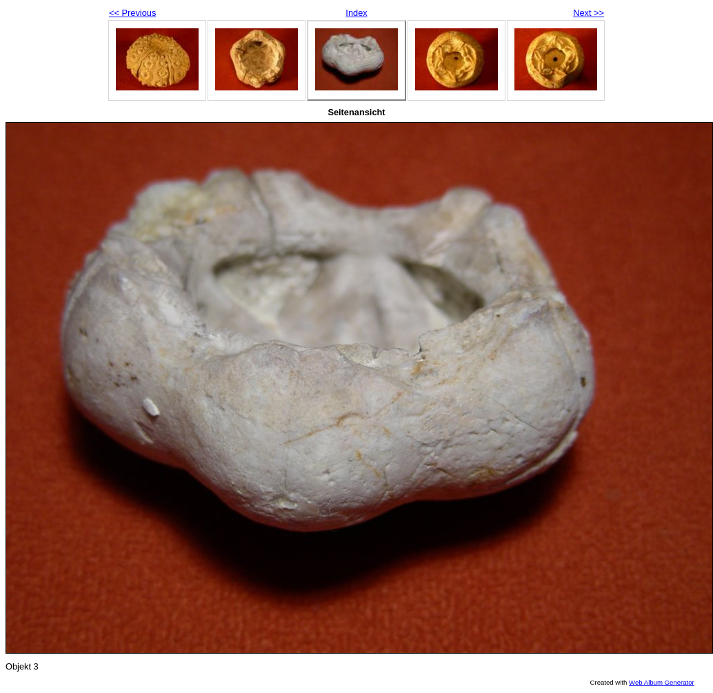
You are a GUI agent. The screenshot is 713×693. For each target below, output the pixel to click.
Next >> (588, 13)
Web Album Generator (661, 682)
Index (356, 13)
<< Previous (132, 13)
